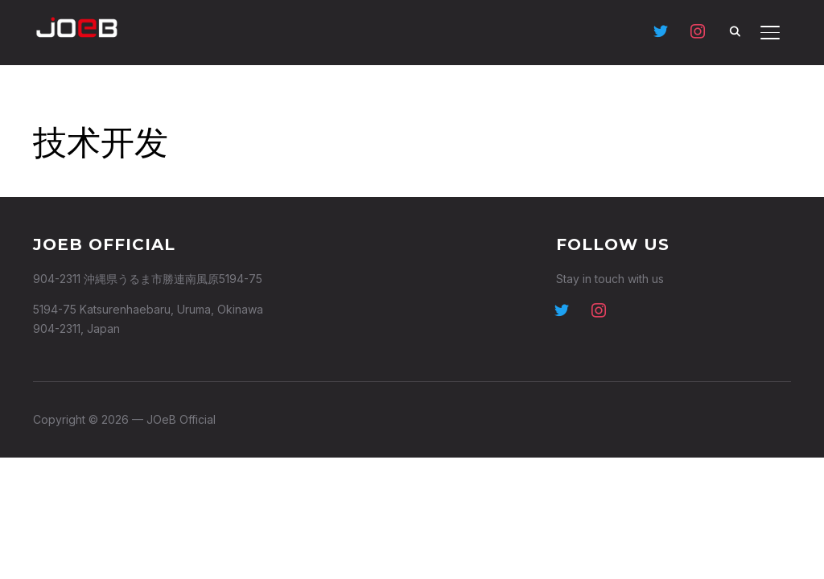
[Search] (735, 30)
